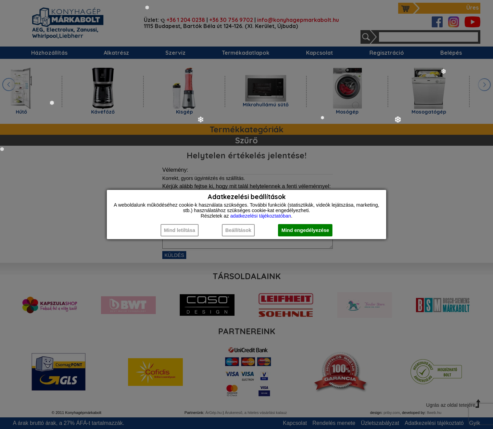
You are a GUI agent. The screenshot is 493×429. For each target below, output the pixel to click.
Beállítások (238, 230)
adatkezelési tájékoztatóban (260, 216)
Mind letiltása (179, 230)
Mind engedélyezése (305, 230)
